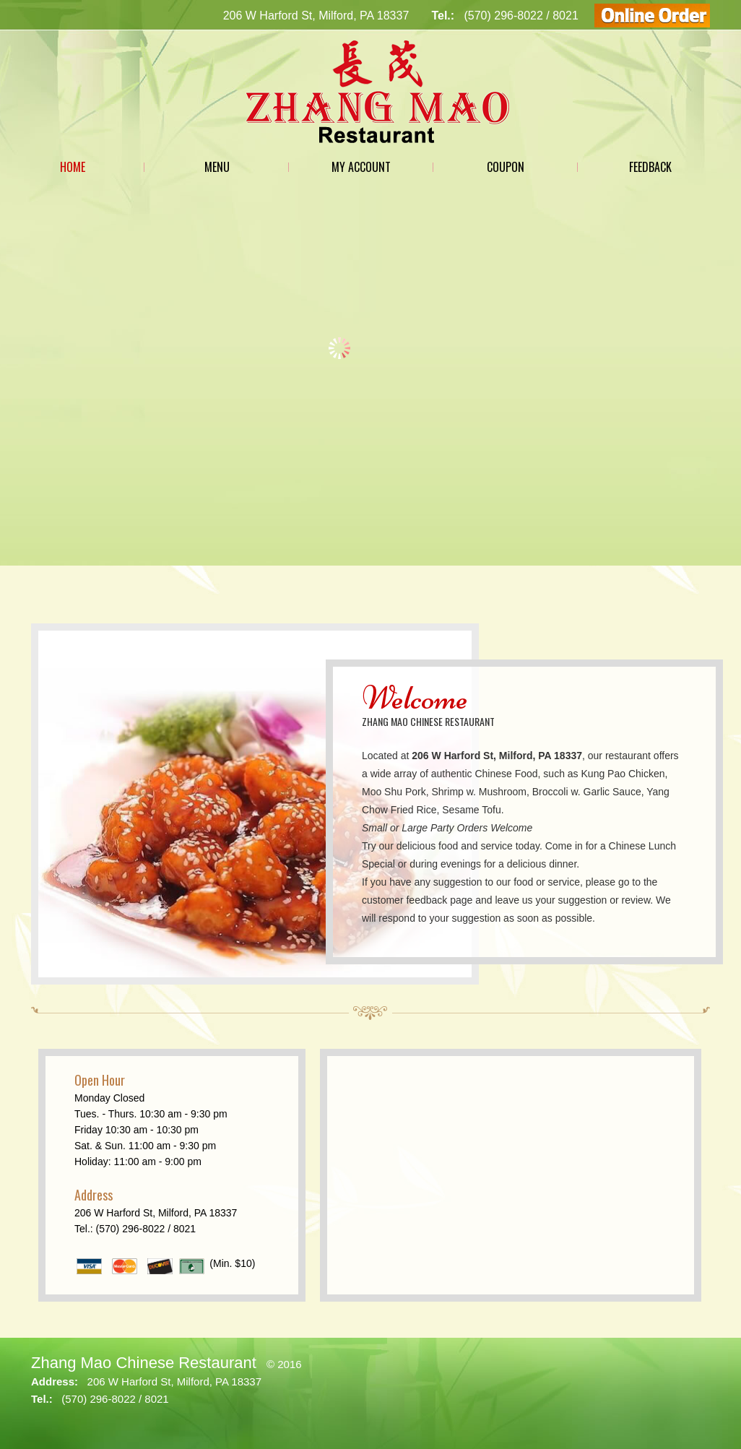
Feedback (650, 167)
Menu (217, 167)
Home (72, 167)
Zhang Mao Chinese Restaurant (143, 1363)
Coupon (505, 167)
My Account (361, 167)
